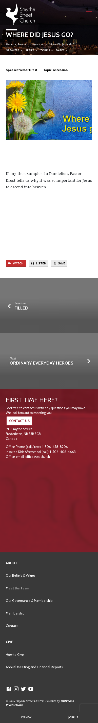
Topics (46, 50)
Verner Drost (28, 70)
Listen (38, 263)
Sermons (22, 44)
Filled (21, 308)
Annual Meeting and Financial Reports (34, 667)
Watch (16, 263)
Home (9, 44)
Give (9, 642)
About (11, 563)
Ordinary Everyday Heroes (41, 363)
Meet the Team (17, 588)
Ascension (38, 44)
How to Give (15, 655)
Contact (12, 626)
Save (59, 263)
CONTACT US (19, 421)
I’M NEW (26, 717)
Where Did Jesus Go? (61, 44)
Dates (62, 50)
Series (31, 50)
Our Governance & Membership (29, 601)
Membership (15, 613)
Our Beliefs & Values (20, 575)
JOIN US (73, 717)
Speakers (14, 50)
